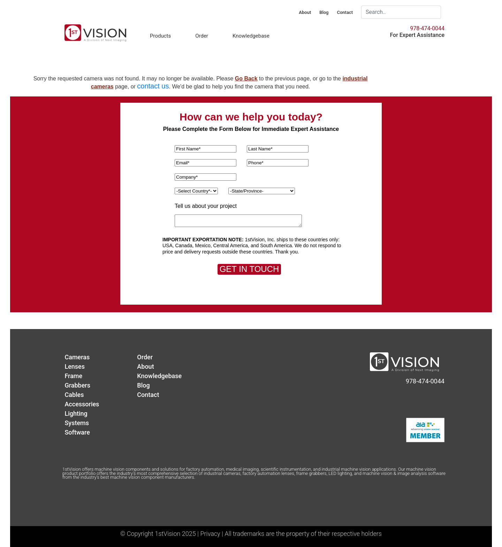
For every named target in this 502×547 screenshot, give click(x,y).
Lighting (75, 413)
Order (201, 36)
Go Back (246, 78)
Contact (345, 12)
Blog (323, 12)
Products (160, 36)
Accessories (81, 404)
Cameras (77, 357)
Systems (76, 423)
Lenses (74, 366)
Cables (74, 394)
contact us (153, 86)
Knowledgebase (251, 36)
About (305, 12)
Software (77, 432)
